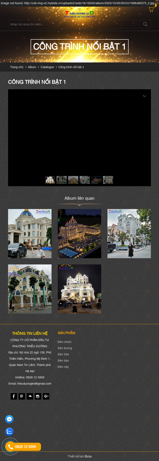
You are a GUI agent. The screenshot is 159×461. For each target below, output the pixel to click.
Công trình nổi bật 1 (71, 67)
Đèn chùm (64, 342)
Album (32, 67)
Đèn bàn (63, 360)
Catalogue (47, 67)
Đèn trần (63, 354)
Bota (88, 456)
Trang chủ (16, 67)
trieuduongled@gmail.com (34, 383)
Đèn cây (63, 366)
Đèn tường (65, 348)
